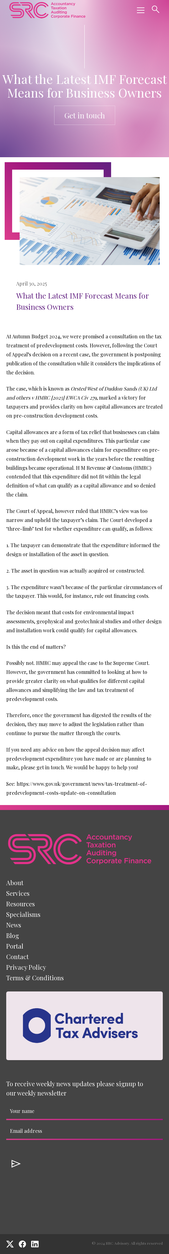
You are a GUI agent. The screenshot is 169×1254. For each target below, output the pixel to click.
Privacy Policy (26, 967)
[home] (47, 10)
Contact (17, 956)
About (14, 882)
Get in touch (84, 115)
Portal (14, 946)
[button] (139, 10)
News (13, 925)
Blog (12, 935)
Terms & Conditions (35, 977)
